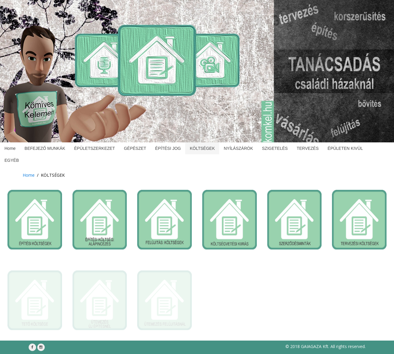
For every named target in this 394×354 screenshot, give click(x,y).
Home (29, 175)
